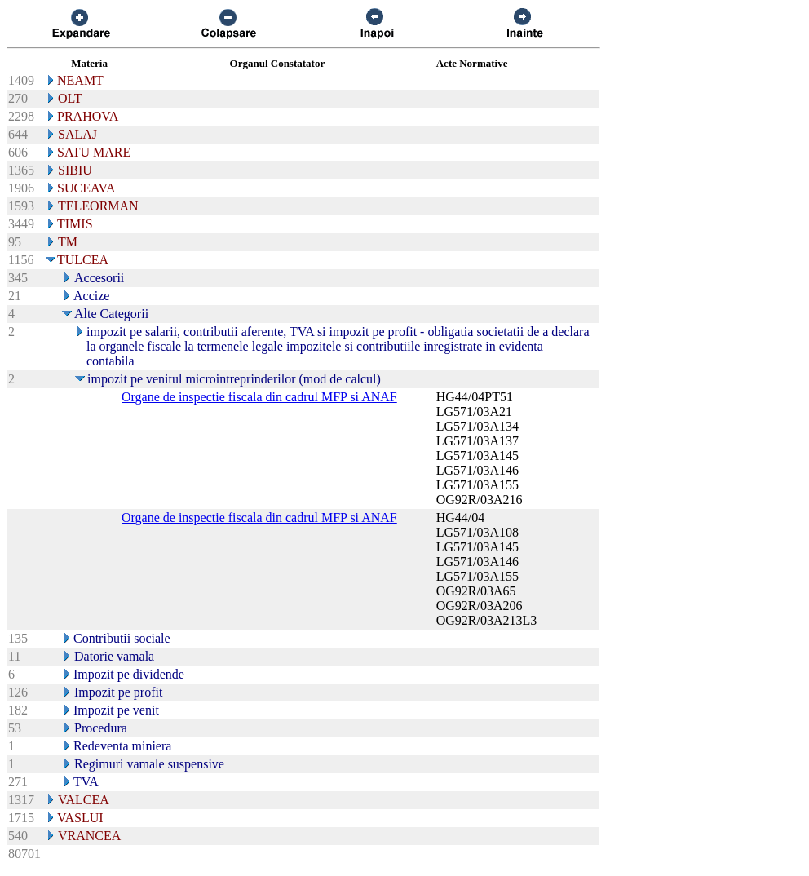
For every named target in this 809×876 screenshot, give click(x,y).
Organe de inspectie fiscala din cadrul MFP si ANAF (259, 397)
